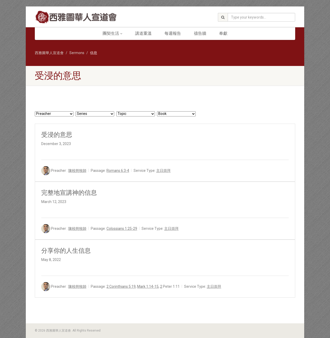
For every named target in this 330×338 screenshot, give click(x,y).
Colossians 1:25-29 (121, 228)
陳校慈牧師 (77, 170)
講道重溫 (143, 33)
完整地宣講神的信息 (69, 192)
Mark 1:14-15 (148, 286)
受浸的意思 (56, 134)
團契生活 (112, 33)
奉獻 (223, 33)
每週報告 (172, 33)
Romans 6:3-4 (117, 170)
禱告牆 (200, 33)
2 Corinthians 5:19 (121, 286)
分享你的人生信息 (66, 250)
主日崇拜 (163, 170)
